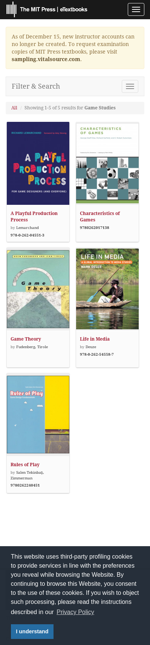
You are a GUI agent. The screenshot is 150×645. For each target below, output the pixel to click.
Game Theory (26, 339)
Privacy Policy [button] (75, 612)
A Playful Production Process (34, 217)
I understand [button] (32, 631)
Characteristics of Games (100, 217)
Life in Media (95, 339)
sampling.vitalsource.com (46, 59)
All (14, 108)
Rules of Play (25, 464)
